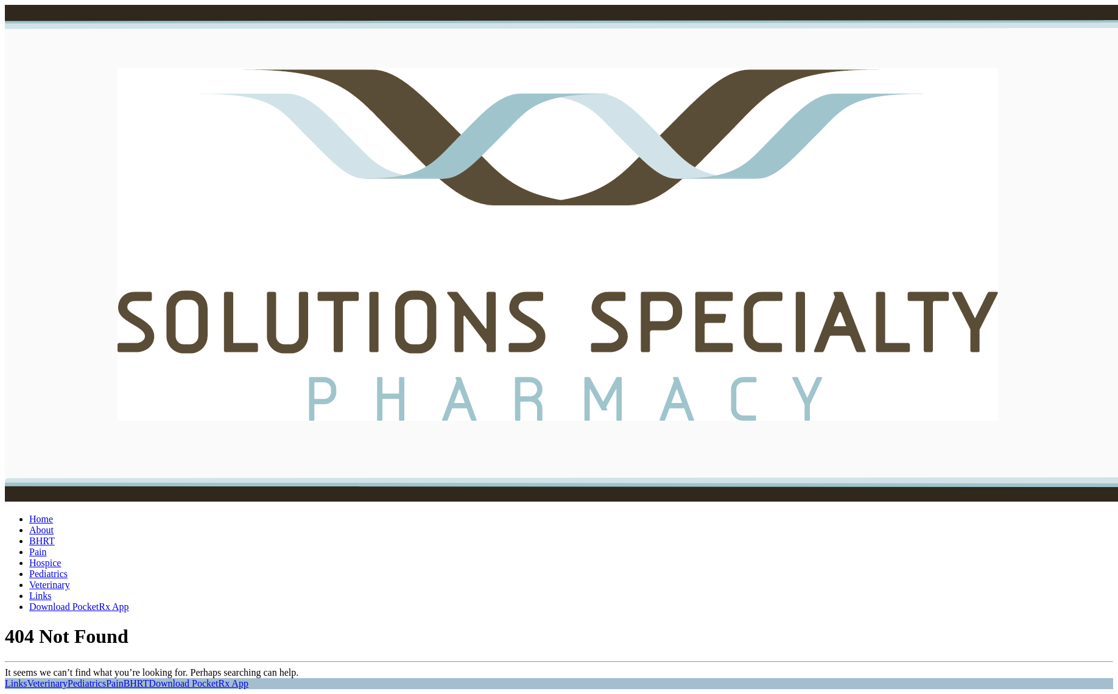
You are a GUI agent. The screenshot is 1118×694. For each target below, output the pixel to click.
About (41, 530)
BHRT (42, 541)
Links (40, 596)
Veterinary (49, 585)
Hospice (45, 563)
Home (41, 519)
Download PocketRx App (79, 606)
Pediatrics (48, 574)
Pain (37, 552)
